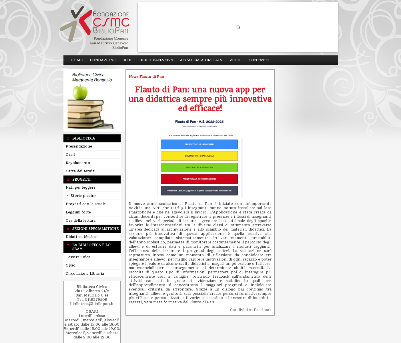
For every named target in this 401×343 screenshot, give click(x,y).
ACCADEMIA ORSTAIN (201, 60)
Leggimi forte (78, 212)
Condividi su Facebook (251, 310)
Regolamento (78, 163)
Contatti (259, 60)
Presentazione (79, 146)
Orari (70, 154)
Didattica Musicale (82, 237)
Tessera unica (78, 257)
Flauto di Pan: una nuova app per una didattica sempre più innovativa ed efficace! (200, 99)
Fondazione (102, 60)
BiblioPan (156, 60)
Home (77, 60)
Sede (127, 60)
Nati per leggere (80, 187)
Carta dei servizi (80, 171)
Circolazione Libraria (85, 273)
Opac (70, 265)
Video (236, 60)
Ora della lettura (80, 220)
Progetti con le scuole (86, 204)
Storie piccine (81, 195)
